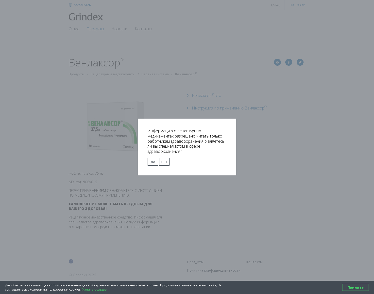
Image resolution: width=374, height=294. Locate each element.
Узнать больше (94, 289)
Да (153, 161)
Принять (355, 287)
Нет (164, 161)
